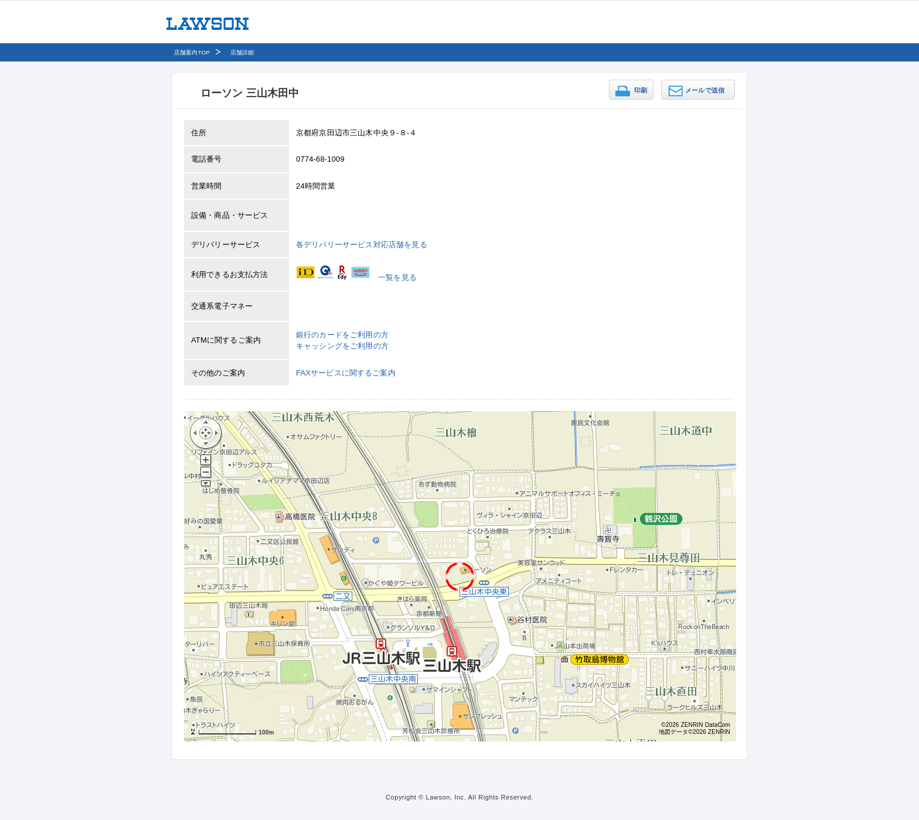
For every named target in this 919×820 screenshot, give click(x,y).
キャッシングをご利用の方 (342, 345)
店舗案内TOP (192, 52)
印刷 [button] (640, 90)
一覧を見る (397, 277)
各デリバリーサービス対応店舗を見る (361, 244)
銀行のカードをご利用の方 (342, 334)
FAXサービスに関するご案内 (346, 372)
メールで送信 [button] (704, 90)
